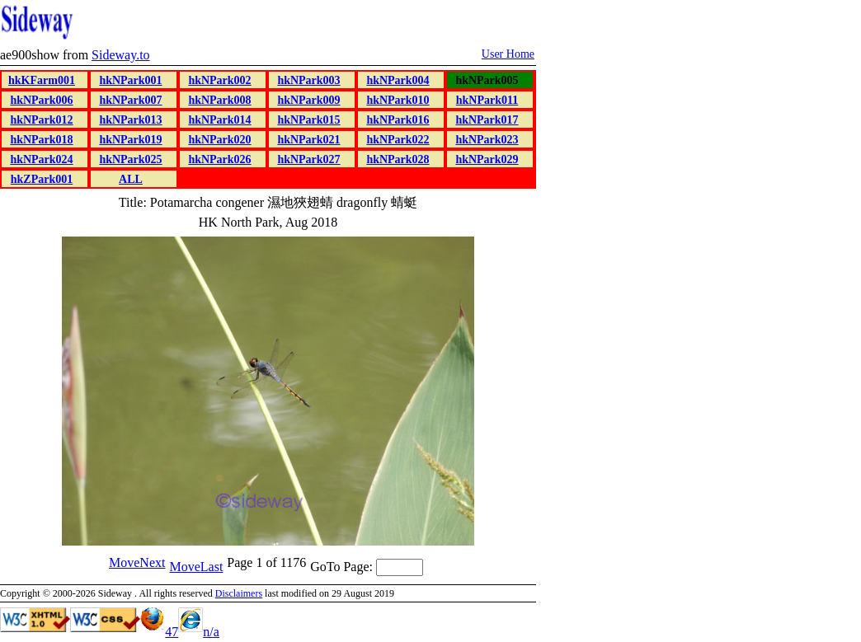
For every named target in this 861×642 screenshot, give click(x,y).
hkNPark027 (308, 159)
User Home (508, 54)
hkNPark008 (219, 100)
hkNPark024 (41, 159)
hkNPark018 (41, 140)
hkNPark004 (397, 80)
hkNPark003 (308, 80)
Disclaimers (238, 593)
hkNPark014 (219, 120)
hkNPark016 (397, 120)
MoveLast (196, 567)
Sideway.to (121, 55)
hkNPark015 (308, 120)
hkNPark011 (487, 100)
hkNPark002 (219, 80)
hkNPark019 (130, 140)
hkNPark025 (130, 159)
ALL (131, 179)
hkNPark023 (486, 140)
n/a (198, 632)
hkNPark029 (486, 159)
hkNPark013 (130, 120)
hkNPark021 (308, 140)
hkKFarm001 (41, 80)
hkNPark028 (397, 159)
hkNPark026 (219, 159)
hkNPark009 (308, 100)
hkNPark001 (130, 80)
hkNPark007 (130, 100)
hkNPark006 (41, 100)
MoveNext (137, 562)
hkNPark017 (486, 120)
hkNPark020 (219, 140)
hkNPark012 (41, 120)
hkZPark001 (42, 179)
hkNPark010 (397, 100)
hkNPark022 (397, 140)
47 (159, 632)
